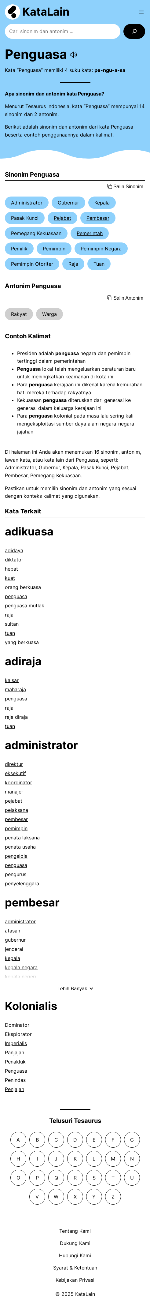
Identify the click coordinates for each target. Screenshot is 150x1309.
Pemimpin (54, 249)
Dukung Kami (75, 1243)
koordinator (18, 782)
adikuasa (29, 531)
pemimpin (16, 828)
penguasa (16, 596)
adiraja (23, 661)
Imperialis (16, 1043)
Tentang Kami (75, 1231)
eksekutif (15, 773)
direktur (14, 764)
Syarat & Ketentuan (75, 1268)
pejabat (13, 801)
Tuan (98, 264)
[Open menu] (141, 12)
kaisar (12, 680)
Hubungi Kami (75, 1255)
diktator (14, 560)
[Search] (134, 31)
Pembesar (97, 218)
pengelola (16, 856)
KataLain (45, 11)
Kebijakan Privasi (75, 1280)
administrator (41, 745)
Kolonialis (31, 1006)
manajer (14, 792)
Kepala (102, 203)
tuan (10, 633)
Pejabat (62, 218)
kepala (12, 958)
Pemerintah (90, 233)
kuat (10, 578)
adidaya (14, 550)
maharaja (15, 689)
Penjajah (14, 1089)
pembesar (16, 819)
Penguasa (16, 1071)
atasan (12, 931)
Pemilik (19, 249)
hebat (11, 569)
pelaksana (16, 810)
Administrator (26, 203)
